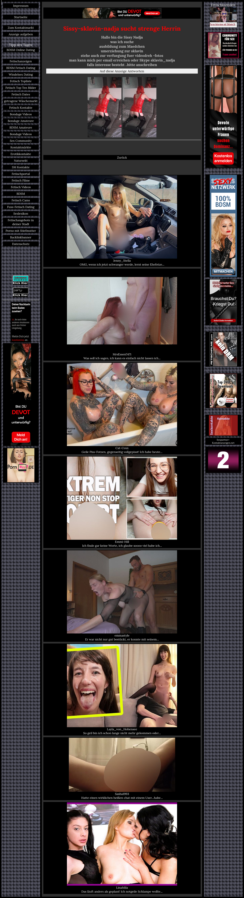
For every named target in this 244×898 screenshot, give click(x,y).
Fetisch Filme (21, 180)
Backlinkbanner (21, 237)
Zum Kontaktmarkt (21, 28)
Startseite (20, 17)
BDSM (21, 194)
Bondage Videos (21, 114)
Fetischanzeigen (21, 61)
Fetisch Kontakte (20, 108)
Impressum (20, 6)
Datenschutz (20, 244)
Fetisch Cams (21, 200)
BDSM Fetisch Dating (20, 68)
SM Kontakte (20, 167)
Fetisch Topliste (21, 81)
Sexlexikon (20, 213)
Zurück (122, 157)
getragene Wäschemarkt (21, 101)
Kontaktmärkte (20, 147)
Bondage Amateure (21, 121)
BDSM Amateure (20, 127)
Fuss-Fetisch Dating (20, 207)
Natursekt (21, 160)
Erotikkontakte (21, 154)
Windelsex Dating (21, 74)
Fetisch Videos (21, 187)
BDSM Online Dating (21, 50)
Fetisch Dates (21, 94)
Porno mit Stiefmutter (21, 231)
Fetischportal (21, 174)
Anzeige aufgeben (21, 34)
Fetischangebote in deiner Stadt (21, 222)
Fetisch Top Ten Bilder (20, 88)
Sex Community (21, 141)
